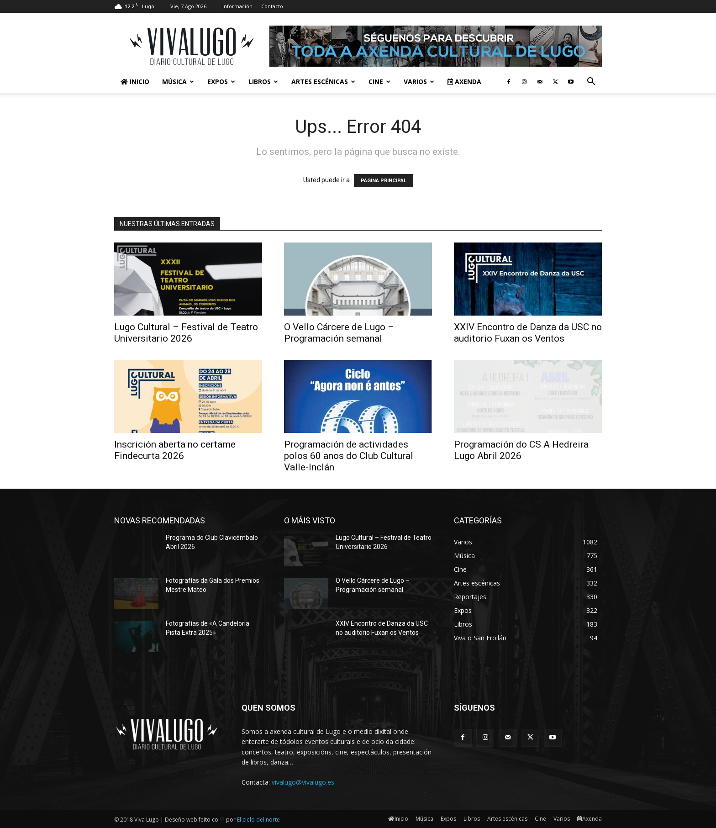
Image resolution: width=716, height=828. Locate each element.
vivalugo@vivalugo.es (303, 782)
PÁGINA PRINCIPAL (383, 181)
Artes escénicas (323, 81)
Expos (221, 81)
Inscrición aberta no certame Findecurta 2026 (175, 450)
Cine (379, 81)
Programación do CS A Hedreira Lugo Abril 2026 (521, 450)
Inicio (135, 81)
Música (178, 81)
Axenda (464, 81)
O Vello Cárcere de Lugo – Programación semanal (339, 333)
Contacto (272, 6)
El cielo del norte (258, 819)
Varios (419, 81)
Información (237, 6)
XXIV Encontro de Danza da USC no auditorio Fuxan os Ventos (528, 333)
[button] (591, 82)
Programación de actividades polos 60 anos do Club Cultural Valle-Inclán (348, 456)
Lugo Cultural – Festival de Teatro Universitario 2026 (186, 333)
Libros (263, 81)
